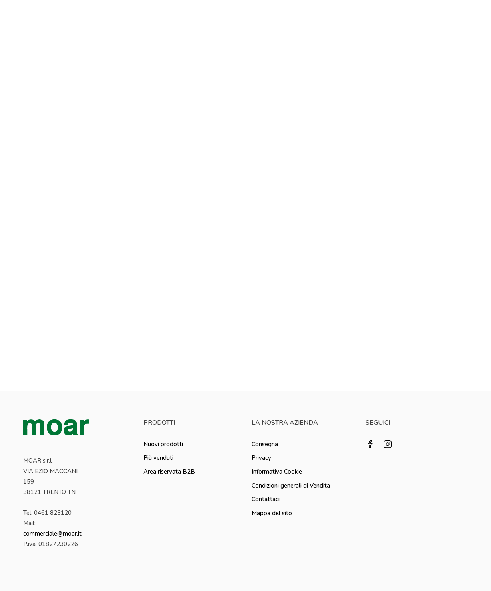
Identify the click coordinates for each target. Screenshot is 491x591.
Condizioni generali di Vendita (291, 486)
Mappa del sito (272, 513)
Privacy (261, 458)
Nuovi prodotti (163, 444)
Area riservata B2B (169, 472)
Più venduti (158, 458)
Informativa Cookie (277, 472)
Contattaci (266, 499)
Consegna (265, 444)
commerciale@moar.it (52, 534)
